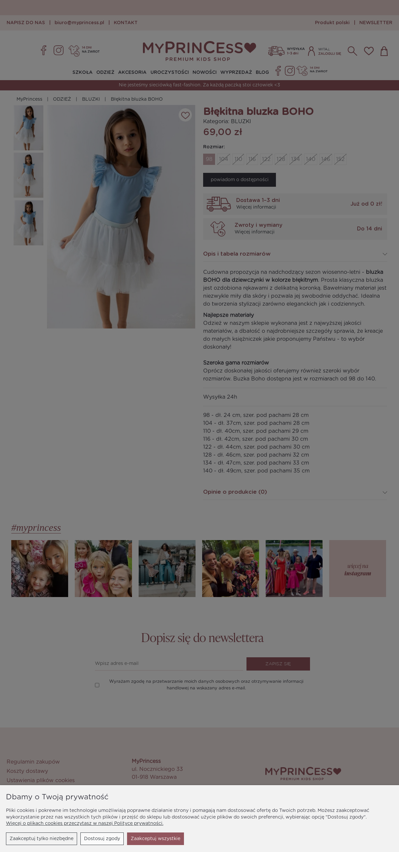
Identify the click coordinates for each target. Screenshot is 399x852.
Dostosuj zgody (102, 838)
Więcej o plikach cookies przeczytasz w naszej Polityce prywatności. (84, 823)
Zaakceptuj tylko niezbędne (41, 838)
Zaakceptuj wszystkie (155, 838)
